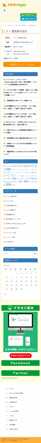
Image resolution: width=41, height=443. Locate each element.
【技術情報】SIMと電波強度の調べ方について (21, 138)
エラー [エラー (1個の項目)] (29, 169)
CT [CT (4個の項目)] (4, 166)
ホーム (5, 25)
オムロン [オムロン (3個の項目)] (34, 169)
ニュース (9, 237)
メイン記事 (10, 196)
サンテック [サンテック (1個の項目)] (12, 172)
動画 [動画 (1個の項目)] (9, 181)
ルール (8, 201)
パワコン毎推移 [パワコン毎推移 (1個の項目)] (20, 175)
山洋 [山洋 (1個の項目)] (18, 181)
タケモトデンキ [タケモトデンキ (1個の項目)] (19, 172)
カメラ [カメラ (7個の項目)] (6, 172)
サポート (12, 407)
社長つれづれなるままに (14, 223)
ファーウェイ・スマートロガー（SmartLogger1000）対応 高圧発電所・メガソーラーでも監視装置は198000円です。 (20, 82)
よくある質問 (13, 411)
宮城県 (23, 25)
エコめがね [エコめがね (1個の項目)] (24, 169)
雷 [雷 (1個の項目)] (12, 185)
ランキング (10, 232)
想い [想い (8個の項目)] (21, 181)
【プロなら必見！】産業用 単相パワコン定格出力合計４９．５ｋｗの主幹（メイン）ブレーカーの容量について (20, 92)
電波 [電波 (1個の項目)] (14, 185)
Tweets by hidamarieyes (9, 378)
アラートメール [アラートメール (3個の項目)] (16, 169)
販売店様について (12, 219)
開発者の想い (13, 398)
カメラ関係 (10, 210)
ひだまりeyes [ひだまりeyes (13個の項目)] (21, 166)
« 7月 (5, 294)
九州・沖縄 (17, 25)
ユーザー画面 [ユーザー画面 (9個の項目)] (9, 178)
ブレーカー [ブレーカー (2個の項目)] (34, 176)
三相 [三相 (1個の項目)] (28, 178)
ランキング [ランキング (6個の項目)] (22, 179)
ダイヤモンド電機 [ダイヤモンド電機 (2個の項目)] (28, 172)
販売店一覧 (11, 25)
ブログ (11, 416)
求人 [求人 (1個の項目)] (30, 181)
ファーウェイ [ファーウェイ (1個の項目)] (27, 175)
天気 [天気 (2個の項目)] (11, 181)
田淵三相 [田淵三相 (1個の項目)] (33, 181)
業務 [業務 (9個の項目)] (26, 181)
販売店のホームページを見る (22, 64)
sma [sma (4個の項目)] (11, 166)
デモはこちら (30, 15)
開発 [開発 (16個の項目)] (9, 184)
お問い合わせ (30, 19)
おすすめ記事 (10, 228)
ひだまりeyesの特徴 (16, 393)
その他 (8, 241)
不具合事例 (10, 205)
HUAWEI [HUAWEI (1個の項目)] (8, 166)
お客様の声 (13, 402)
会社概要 (12, 424)
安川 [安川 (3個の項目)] (14, 181)
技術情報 (9, 214)
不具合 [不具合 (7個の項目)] (33, 178)
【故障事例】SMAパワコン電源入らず (19, 100)
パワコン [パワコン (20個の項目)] (10, 175)
